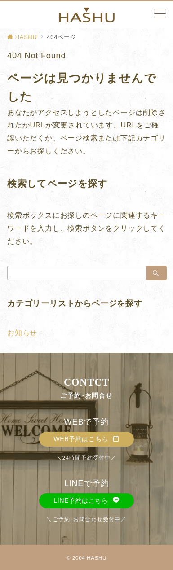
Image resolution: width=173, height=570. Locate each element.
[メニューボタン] (160, 15)
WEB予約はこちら (86, 439)
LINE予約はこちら (86, 500)
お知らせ (22, 333)
